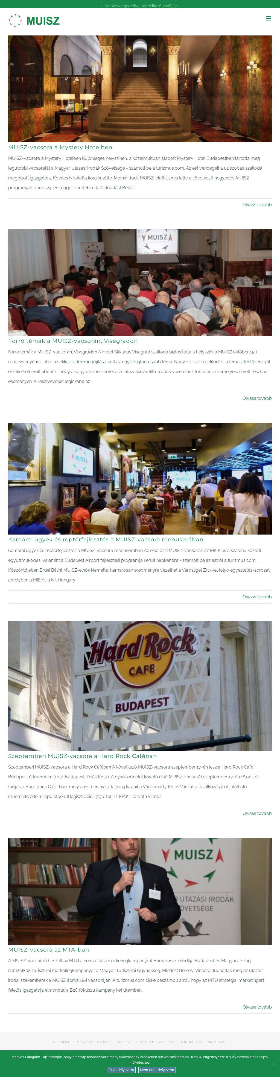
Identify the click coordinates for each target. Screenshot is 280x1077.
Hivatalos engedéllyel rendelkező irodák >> (140, 6)
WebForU (166, 1042)
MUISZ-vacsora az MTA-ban (48, 949)
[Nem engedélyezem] (273, 1063)
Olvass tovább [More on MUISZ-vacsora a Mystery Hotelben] (257, 204)
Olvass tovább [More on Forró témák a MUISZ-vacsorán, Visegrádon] (257, 398)
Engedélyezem (121, 1070)
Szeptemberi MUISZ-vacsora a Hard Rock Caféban (82, 756)
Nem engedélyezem (157, 1070)
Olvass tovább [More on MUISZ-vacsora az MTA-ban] (257, 1007)
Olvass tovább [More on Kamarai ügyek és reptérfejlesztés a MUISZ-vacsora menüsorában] (257, 596)
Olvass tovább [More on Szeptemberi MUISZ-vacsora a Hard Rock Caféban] (257, 813)
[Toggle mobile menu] (269, 18)
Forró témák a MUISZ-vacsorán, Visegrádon (73, 341)
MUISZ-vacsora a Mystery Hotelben (60, 147)
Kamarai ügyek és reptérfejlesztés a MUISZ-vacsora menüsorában (106, 539)
